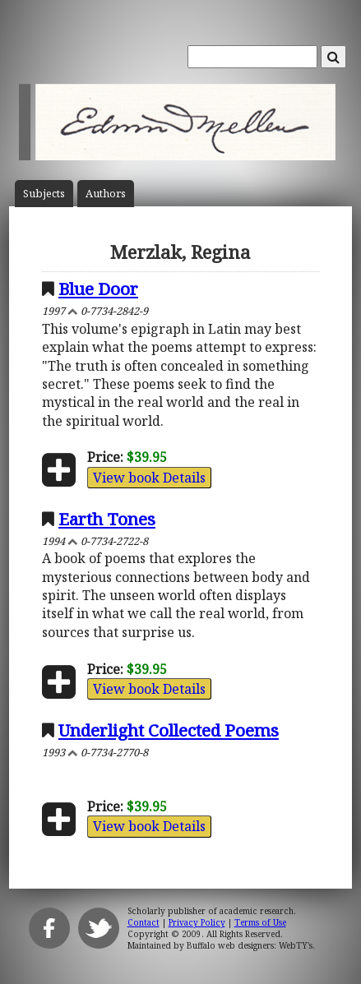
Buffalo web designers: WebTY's (249, 945)
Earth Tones (106, 518)
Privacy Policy (197, 922)
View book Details (149, 478)
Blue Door (98, 288)
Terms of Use (260, 922)
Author (106, 193)
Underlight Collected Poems (168, 729)
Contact (143, 922)
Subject (44, 193)
